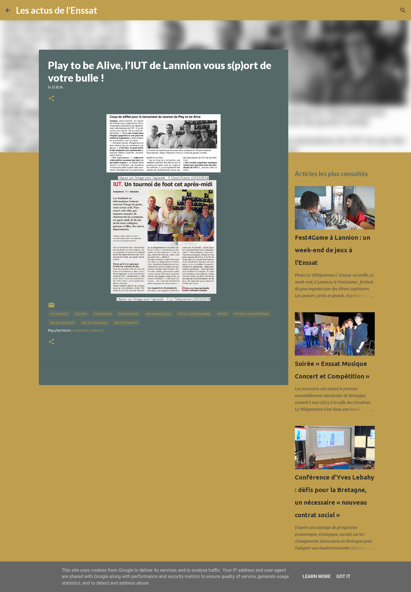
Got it (343, 576)
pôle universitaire (194, 314)
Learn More (317, 576)
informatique (158, 314)
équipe (81, 314)
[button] (51, 99)
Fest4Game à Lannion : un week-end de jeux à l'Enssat (332, 250)
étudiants (103, 314)
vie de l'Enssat (62, 323)
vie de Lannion (94, 323)
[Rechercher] (105, 10)
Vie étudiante (126, 323)
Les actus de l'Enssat (56, 10)
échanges (59, 314)
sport (222, 314)
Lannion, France (89, 330)
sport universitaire (251, 314)
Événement (128, 314)
